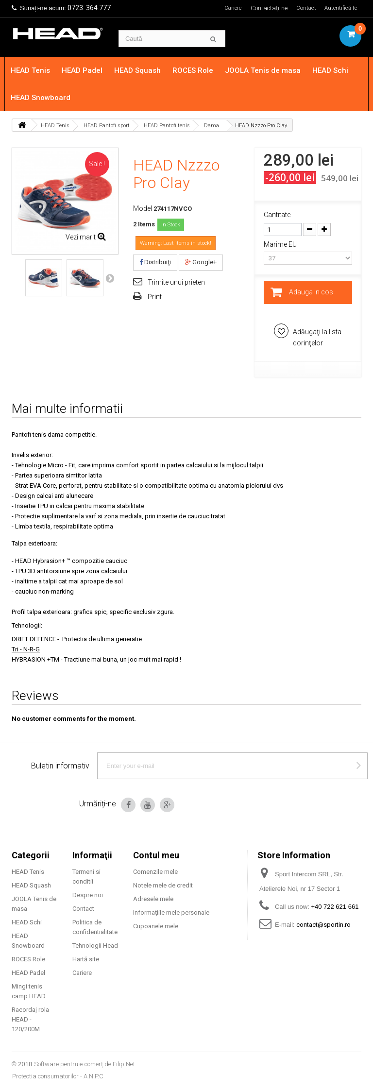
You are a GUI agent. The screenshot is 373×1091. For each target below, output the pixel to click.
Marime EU (281, 244)
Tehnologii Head (95, 945)
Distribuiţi (155, 262)
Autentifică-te (339, 8)
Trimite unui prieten (176, 282)
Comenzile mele (155, 871)
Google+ (201, 262)
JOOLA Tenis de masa (269, 70)
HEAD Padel (88, 70)
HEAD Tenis (37, 70)
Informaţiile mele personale (171, 912)
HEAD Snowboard (47, 97)
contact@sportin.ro (323, 924)
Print (155, 297)
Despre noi (87, 895)
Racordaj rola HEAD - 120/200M (30, 1019)
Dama (211, 125)
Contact (302, 8)
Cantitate (277, 215)
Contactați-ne (264, 8)
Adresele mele (153, 899)
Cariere (227, 8)
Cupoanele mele (155, 926)
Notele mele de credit (163, 885)
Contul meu (156, 855)
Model (142, 208)
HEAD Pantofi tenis (167, 125)
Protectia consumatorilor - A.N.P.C (57, 1076)
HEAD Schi (337, 70)
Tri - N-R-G (26, 649)
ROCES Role (199, 70)
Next (110, 278)
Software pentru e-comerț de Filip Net (84, 1064)
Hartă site (85, 959)
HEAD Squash (144, 70)
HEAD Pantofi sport (107, 125)
